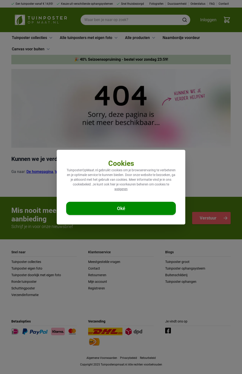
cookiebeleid (82, 184)
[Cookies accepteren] (121, 208)
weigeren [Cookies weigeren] (121, 189)
